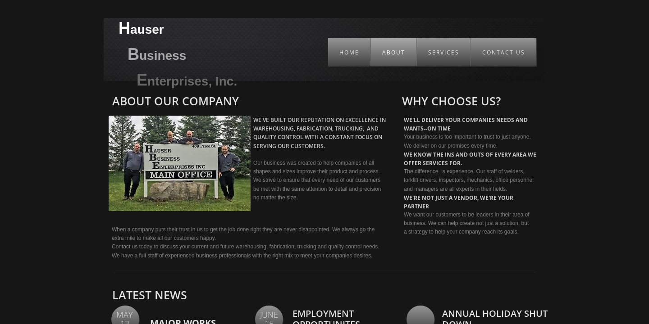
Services (443, 52)
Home (349, 52)
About (393, 52)
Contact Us (503, 52)
